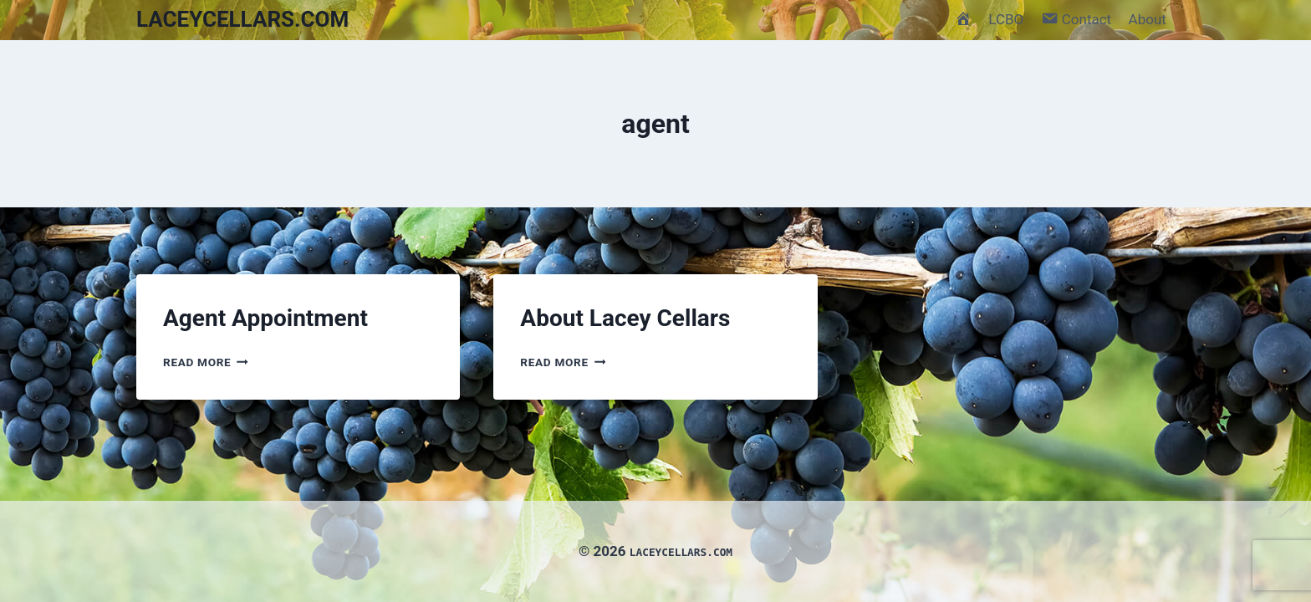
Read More (205, 362)
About (1147, 19)
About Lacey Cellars (625, 318)
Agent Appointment (265, 318)
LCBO (1005, 19)
